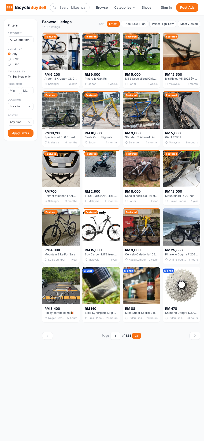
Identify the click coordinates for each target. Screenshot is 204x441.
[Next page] (194, 336)
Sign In (166, 7)
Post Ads (187, 7)
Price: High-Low (163, 24)
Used (13, 64)
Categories (124, 7)
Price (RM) (15, 83)
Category (15, 33)
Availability (16, 71)
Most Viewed (189, 24)
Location (14, 99)
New (13, 59)
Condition (15, 48)
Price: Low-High (134, 24)
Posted (13, 115)
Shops (147, 7)
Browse (102, 7)
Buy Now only (19, 76)
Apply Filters (20, 133)
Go (136, 335)
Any (13, 54)
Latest (113, 24)
